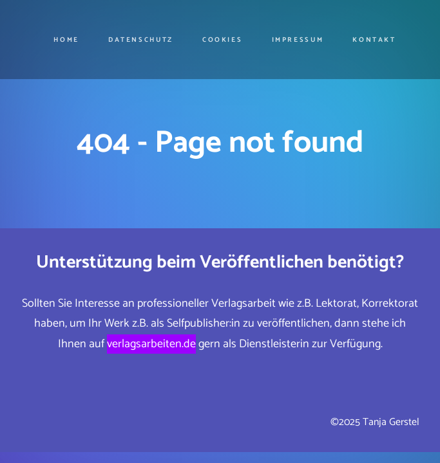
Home (66, 40)
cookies (222, 40)
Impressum (298, 40)
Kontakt (374, 40)
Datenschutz (140, 40)
